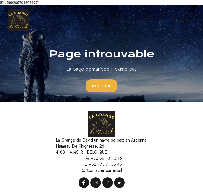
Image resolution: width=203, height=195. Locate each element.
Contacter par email (101, 170)
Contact (115, 20)
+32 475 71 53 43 (103, 164)
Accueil (101, 86)
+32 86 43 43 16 (103, 158)
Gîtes (99, 20)
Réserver (134, 20)
